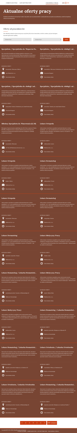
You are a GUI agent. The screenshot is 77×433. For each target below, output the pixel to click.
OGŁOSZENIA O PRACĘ (52, 3)
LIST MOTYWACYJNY (25, 3)
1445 (48, 423)
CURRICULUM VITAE (11, 3)
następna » (54, 423)
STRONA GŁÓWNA (22, 431)
